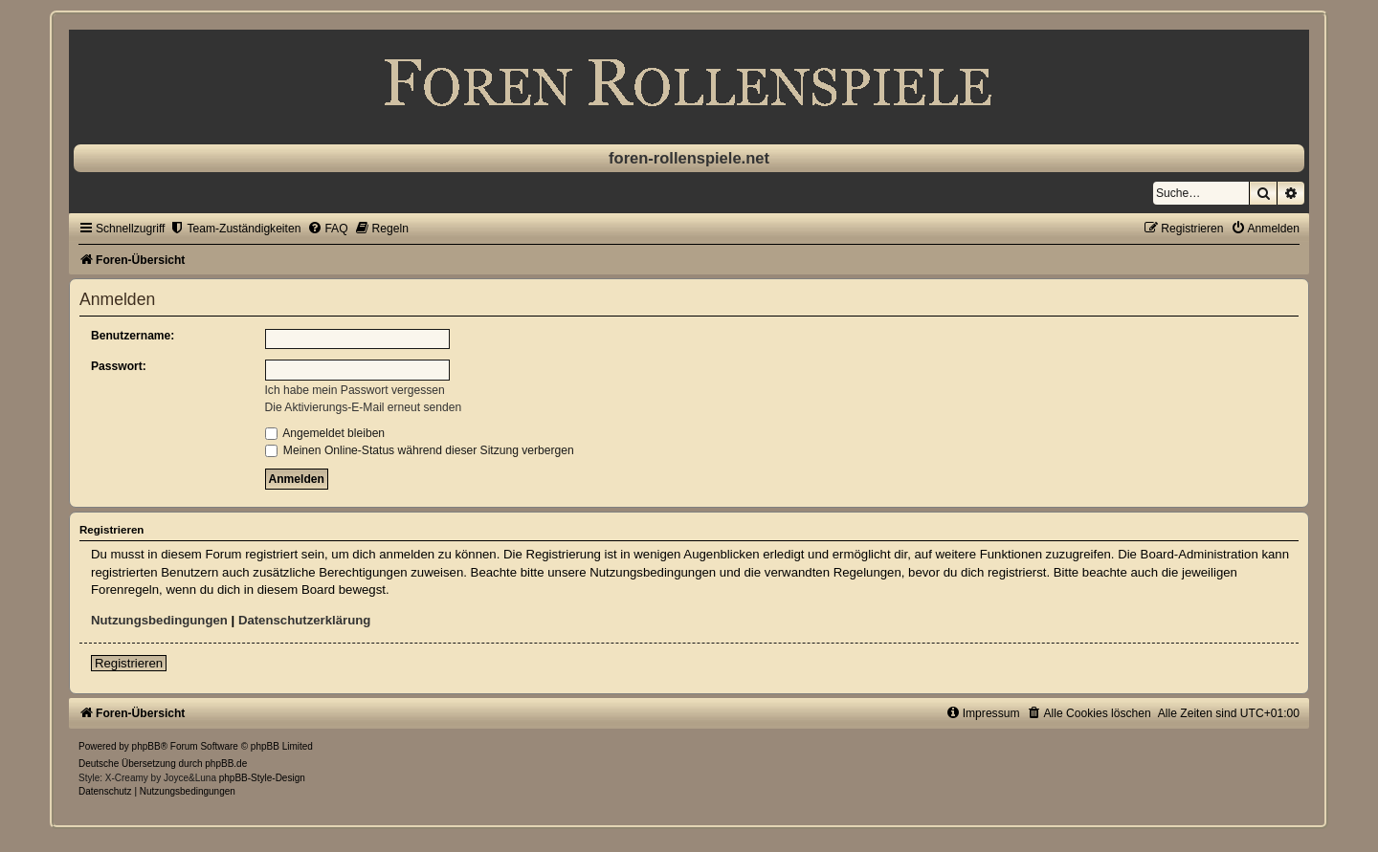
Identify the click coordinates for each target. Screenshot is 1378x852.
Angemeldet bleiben (325, 433)
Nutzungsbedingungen (159, 620)
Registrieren (129, 663)
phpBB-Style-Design (262, 778)
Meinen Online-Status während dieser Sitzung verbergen (419, 450)
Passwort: (118, 366)
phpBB (146, 746)
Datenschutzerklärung (304, 620)
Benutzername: (132, 335)
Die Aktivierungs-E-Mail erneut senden (363, 407)
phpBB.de (226, 763)
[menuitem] (234, 228)
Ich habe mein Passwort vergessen (355, 390)
